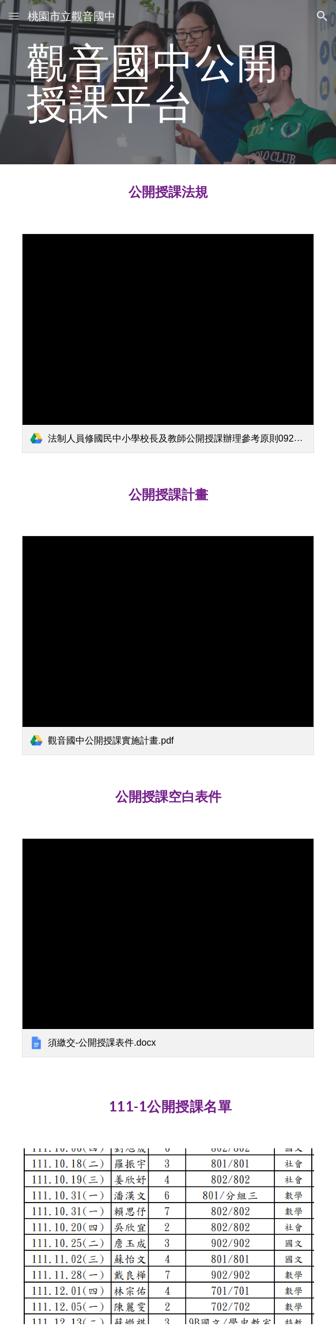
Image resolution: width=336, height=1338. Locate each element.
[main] (168, 82)
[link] (168, 343)
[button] (14, 16)
